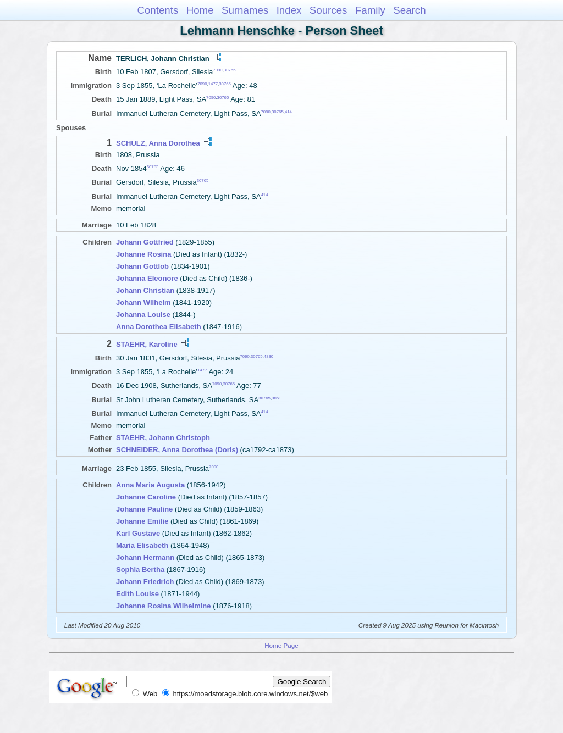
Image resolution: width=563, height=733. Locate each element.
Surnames (245, 10)
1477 (213, 83)
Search (409, 10)
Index (289, 10)
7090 (217, 70)
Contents (157, 10)
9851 (276, 397)
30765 (230, 70)
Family (370, 10)
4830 (268, 355)
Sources (328, 10)
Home (200, 10)
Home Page (281, 645)
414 (288, 111)
